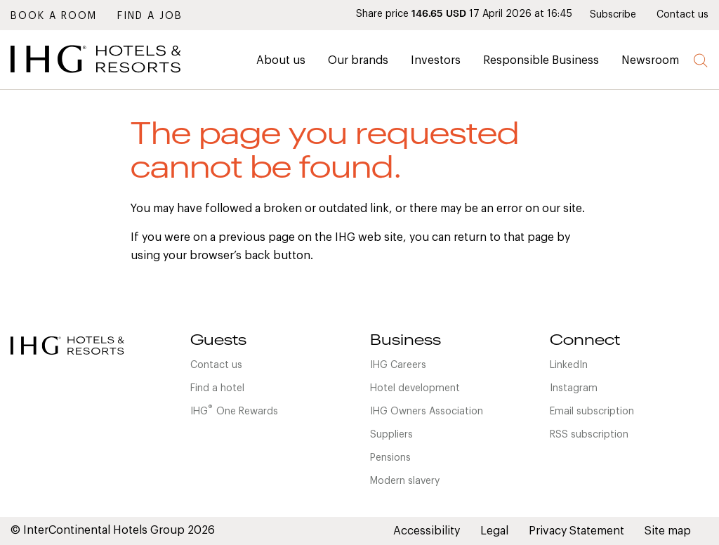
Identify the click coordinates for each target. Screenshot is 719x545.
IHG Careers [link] (398, 365)
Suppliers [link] (391, 435)
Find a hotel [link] (217, 388)
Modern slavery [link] (405, 481)
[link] (116, 76)
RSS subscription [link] (589, 435)
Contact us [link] (682, 15)
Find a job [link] (150, 16)
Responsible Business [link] (541, 60)
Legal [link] (494, 531)
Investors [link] (436, 60)
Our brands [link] (358, 60)
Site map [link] (668, 531)
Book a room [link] (54, 16)
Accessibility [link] (426, 531)
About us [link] (280, 60)
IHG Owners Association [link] (426, 411)
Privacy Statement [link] (576, 531)
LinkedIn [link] (569, 365)
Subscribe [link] (613, 15)
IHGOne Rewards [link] (234, 410)
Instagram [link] (574, 388)
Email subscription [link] (592, 411)
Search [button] (701, 60)
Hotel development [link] (415, 388)
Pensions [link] (390, 458)
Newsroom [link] (650, 60)
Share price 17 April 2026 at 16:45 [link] (464, 14)
